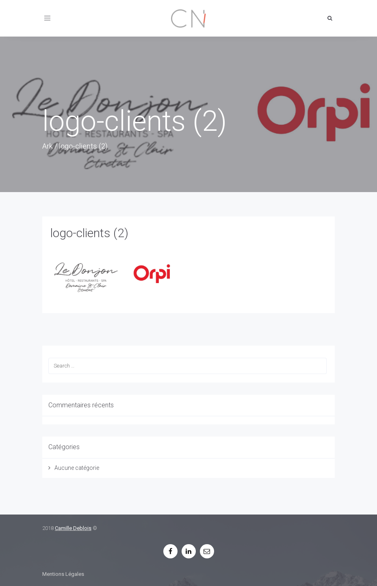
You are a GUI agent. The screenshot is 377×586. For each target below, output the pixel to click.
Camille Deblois (73, 528)
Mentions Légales (63, 574)
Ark (47, 146)
